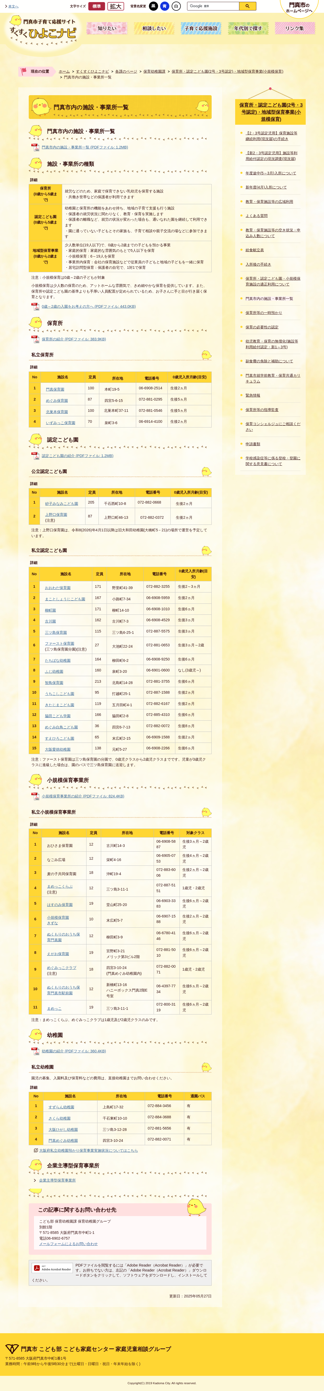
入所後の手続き (258, 264)
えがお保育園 (58, 954)
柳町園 (50, 610)
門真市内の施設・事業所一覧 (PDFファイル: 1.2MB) (85, 147)
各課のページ (126, 71)
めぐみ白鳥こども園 (61, 727)
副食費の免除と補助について (269, 361)
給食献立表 (255, 250)
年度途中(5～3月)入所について (271, 173)
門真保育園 (55, 389)
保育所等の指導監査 (262, 410)
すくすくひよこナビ (92, 71)
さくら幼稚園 (60, 1118)
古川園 (50, 621)
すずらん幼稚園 (61, 1107)
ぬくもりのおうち (61, 934)
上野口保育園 (56, 514)
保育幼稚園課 (154, 71)
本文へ (13, 6)
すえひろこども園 (59, 738)
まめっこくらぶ (60, 886)
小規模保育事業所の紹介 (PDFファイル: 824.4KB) (83, 796)
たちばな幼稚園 (58, 660)
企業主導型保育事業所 (57, 1180)
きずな (52, 923)
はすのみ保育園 (60, 905)
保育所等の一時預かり (264, 313)
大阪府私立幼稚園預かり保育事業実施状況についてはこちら (88, 1150)
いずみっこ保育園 (60, 423)
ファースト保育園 (59, 643)
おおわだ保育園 (58, 588)
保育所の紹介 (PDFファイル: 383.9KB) (74, 339)
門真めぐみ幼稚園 (63, 1140)
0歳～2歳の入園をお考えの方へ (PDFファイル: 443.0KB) (89, 306)
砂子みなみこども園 (61, 503)
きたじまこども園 (59, 705)
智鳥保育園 (54, 683)
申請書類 (253, 444)
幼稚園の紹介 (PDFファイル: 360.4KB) (74, 1051)
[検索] (214, 6)
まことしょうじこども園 (65, 599)
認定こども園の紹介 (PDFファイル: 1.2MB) (77, 456)
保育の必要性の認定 (262, 327)
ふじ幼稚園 (54, 671)
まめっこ (54, 1008)
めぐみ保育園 (57, 400)
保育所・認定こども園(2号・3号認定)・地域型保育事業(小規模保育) (227, 71)
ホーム (64, 71)
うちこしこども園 (59, 694)
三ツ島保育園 (56, 632)
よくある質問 (257, 216)
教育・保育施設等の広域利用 (269, 201)
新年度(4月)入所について (266, 187)
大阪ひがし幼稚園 (63, 1129)
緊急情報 (253, 395)
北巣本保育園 (57, 412)
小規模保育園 (58, 917)
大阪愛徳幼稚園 (58, 749)
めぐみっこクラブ (61, 968)
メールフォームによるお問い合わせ (68, 1244)
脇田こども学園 (58, 716)
